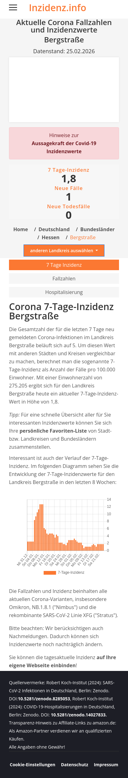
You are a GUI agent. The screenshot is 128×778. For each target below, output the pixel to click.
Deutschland (54, 229)
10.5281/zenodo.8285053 (44, 699)
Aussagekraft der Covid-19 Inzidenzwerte (64, 147)
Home (20, 229)
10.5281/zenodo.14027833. (79, 715)
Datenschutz (74, 764)
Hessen (51, 237)
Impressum (106, 764)
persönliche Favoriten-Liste (53, 430)
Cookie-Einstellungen (32, 764)
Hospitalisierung (64, 292)
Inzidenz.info (57, 7)
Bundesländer (97, 229)
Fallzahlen (63, 278)
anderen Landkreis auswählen (62, 250)
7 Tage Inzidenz (64, 264)
